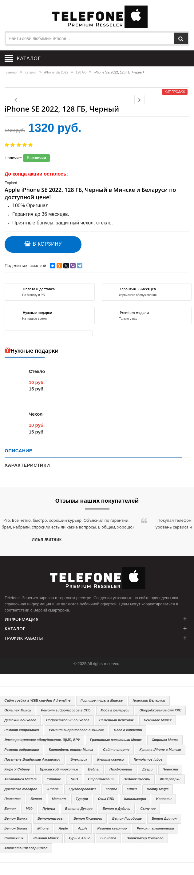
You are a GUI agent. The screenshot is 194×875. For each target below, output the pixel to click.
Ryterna (48, 808)
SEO (74, 779)
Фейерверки (170, 779)
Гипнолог (109, 838)
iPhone (53, 789)
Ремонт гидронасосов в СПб (65, 710)
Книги (132, 789)
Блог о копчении (128, 730)
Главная (11, 72)
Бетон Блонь (15, 828)
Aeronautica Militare (20, 779)
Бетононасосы (51, 818)
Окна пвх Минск (17, 710)
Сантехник (13, 838)
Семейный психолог (116, 720)
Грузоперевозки (82, 789)
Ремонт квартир (112, 828)
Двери (147, 769)
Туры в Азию (79, 838)
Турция (82, 799)
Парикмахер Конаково (145, 838)
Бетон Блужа (15, 818)
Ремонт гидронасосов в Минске (76, 730)
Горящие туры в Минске (102, 700)
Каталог (31, 72)
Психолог (12, 799)
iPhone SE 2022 (56, 72)
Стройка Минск (165, 740)
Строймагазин (100, 779)
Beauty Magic (157, 789)
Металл (59, 799)
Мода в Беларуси (115, 710)
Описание (18, 450)
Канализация (135, 799)
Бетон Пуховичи (87, 818)
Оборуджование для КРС (160, 710)
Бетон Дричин (164, 818)
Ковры (111, 789)
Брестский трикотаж (59, 769)
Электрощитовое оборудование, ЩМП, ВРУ (42, 740)
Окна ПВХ (106, 799)
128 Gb (81, 72)
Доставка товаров (20, 789)
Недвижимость (137, 779)
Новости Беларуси (149, 700)
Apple (63, 828)
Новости (170, 769)
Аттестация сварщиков (25, 848)
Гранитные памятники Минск (116, 740)
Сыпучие (148, 808)
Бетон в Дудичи (116, 808)
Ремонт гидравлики (21, 730)
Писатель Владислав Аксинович (32, 759)
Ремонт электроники (155, 828)
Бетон (36, 799)
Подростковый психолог (67, 720)
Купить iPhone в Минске (160, 749)
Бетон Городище (127, 818)
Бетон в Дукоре (79, 808)
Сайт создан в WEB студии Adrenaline (37, 700)
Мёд (29, 808)
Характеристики (27, 465)
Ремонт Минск (45, 838)
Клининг (54, 779)
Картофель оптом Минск (71, 749)
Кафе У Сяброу (17, 769)
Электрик (78, 759)
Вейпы (93, 769)
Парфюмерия (120, 769)
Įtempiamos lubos (148, 759)
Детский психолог (20, 720)
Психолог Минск (158, 720)
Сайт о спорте (116, 749)
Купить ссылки (110, 759)
